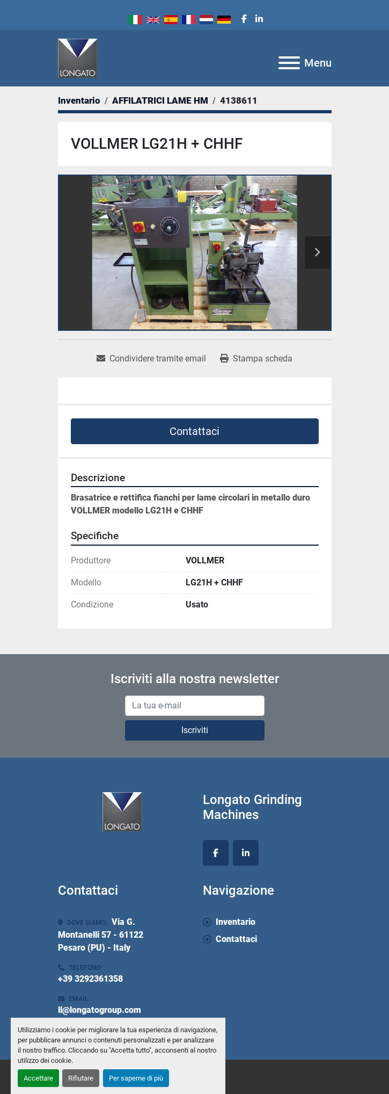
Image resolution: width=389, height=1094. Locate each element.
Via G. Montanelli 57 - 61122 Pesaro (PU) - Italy (100, 935)
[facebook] (244, 19)
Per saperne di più (136, 1078)
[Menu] (289, 62)
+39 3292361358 (90, 979)
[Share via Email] (151, 359)
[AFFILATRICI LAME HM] (160, 100)
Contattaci (194, 431)
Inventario (235, 922)
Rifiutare (80, 1078)
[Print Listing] (256, 359)
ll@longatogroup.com (99, 1010)
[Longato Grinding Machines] (122, 811)
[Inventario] (79, 100)
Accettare (38, 1078)
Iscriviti (194, 730)
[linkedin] (259, 19)
